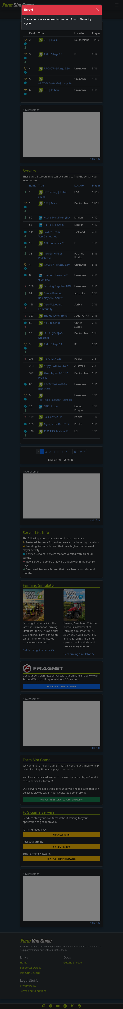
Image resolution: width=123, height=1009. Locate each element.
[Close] (97, 9)
